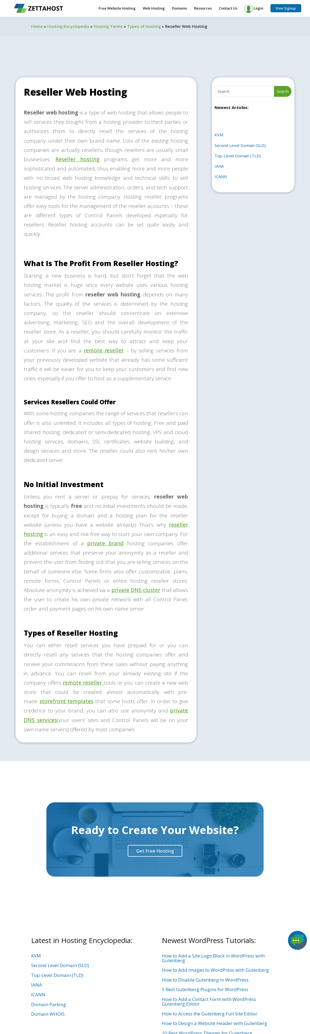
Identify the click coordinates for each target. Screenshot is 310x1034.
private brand (105, 543)
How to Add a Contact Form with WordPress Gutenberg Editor (209, 1001)
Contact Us (228, 8)
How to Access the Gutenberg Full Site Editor (209, 1014)
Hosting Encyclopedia (68, 26)
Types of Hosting (144, 26)
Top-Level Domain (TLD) (237, 155)
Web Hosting (154, 8)
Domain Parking (48, 1004)
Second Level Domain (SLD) (240, 145)
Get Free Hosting (155, 851)
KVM (218, 134)
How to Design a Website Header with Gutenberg (214, 1023)
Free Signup (286, 8)
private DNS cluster (135, 590)
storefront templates (66, 701)
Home (37, 26)
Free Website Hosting (117, 8)
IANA (219, 166)
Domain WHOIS (48, 1014)
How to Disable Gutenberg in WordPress (205, 980)
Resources (203, 8)
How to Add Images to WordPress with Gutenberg (215, 970)
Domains (179, 8)
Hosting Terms (108, 26)
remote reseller (104, 350)
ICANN (220, 176)
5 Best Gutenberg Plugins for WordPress (205, 989)
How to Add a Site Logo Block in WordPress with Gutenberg (213, 958)
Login (254, 9)
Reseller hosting (77, 159)
